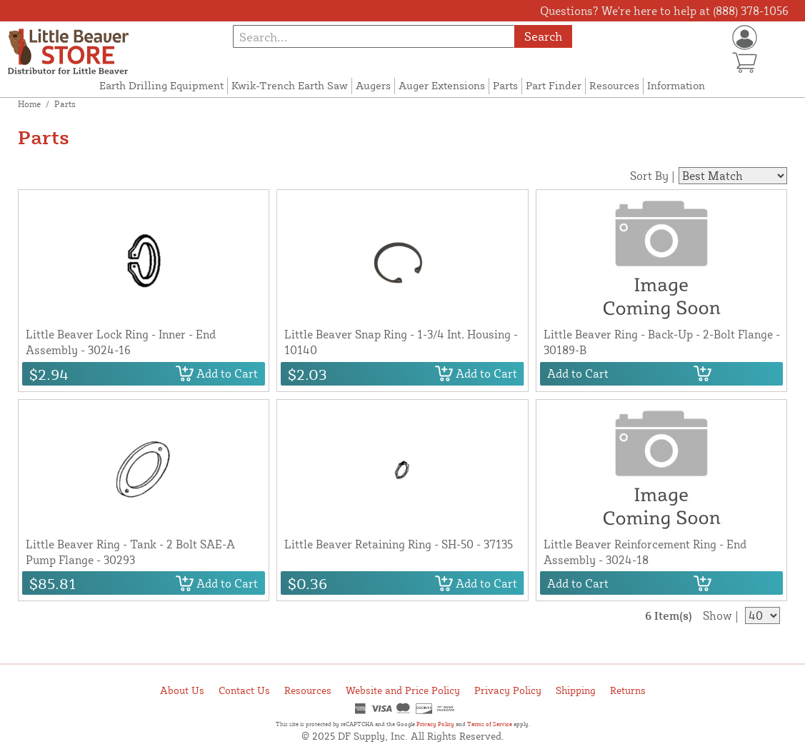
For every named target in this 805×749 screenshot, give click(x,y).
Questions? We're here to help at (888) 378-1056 (664, 11)
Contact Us (244, 690)
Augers (373, 85)
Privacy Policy (507, 690)
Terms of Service (489, 724)
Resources (614, 85)
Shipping (576, 690)
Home (29, 104)
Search (543, 36)
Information (676, 85)
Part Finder (553, 85)
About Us (182, 690)
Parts (505, 85)
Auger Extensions (442, 85)
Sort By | (652, 176)
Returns (628, 690)
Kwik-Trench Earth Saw (289, 85)
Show (717, 615)
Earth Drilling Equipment (161, 85)
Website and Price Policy (403, 690)
